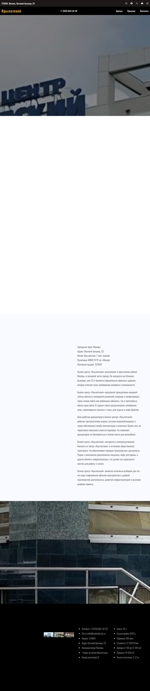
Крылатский (11, 11)
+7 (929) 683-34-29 (68, 10)
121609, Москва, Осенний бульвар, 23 (18, 3)
